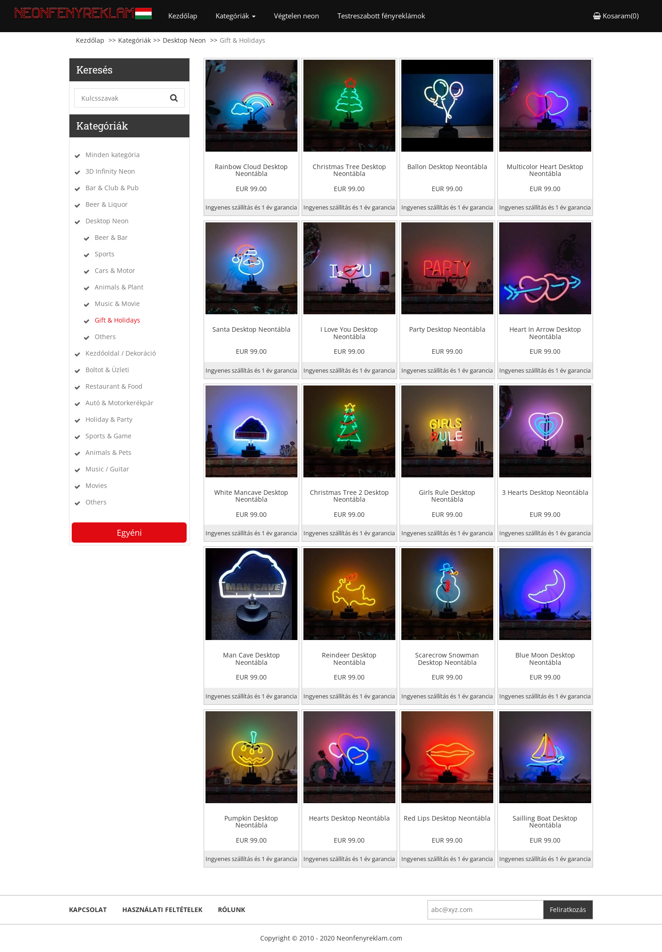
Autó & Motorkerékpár (120, 402)
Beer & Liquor (107, 204)
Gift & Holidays (117, 320)
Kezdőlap (187, 15)
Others (105, 336)
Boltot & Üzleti (107, 369)
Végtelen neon (296, 15)
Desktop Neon (184, 40)
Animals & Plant (119, 287)
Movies (96, 485)
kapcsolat (88, 909)
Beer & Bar (111, 237)
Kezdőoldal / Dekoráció (121, 353)
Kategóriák (134, 40)
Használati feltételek (162, 909)
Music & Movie (117, 303)
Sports (104, 253)
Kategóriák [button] (236, 15)
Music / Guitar (107, 469)
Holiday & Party (109, 419)
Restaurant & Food (114, 386)
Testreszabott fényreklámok (381, 15)
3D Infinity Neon (110, 171)
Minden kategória (113, 154)
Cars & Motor (115, 270)
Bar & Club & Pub (112, 187)
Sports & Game (108, 435)
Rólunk (231, 909)
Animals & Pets (108, 452)
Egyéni (129, 532)
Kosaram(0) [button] (616, 15)
